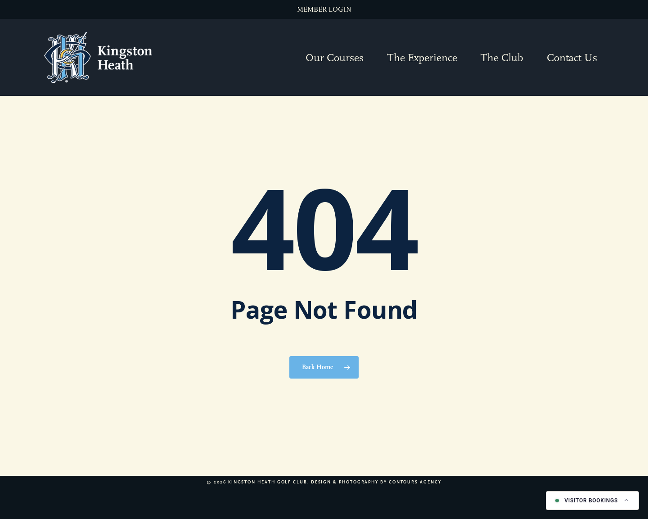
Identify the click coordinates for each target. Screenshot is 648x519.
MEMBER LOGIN (324, 9)
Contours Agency (415, 482)
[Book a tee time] (592, 500)
